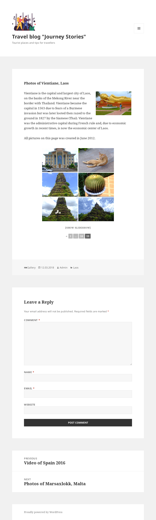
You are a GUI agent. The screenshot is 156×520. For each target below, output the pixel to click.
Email (29, 388)
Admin (64, 267)
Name (29, 372)
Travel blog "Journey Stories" (49, 36)
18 (81, 236)
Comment (32, 320)
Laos (76, 267)
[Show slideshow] (78, 227)
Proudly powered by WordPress (43, 512)
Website (29, 404)
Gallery (31, 267)
